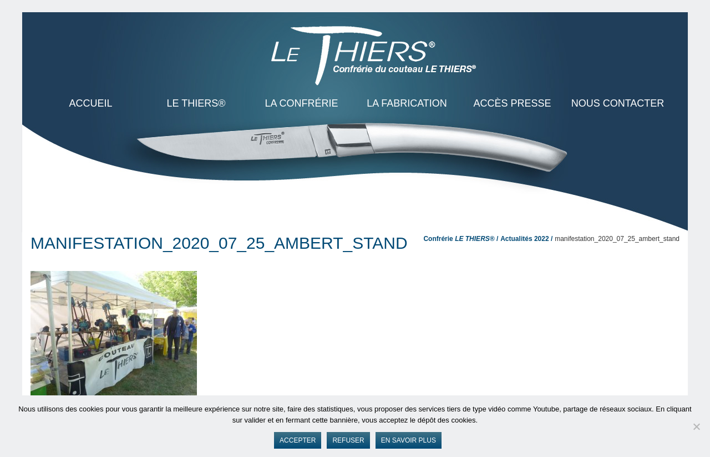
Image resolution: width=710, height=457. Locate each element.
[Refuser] (696, 426)
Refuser (348, 440)
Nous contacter (618, 103)
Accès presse (512, 103)
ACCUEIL (90, 103)
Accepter (298, 440)
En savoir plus (408, 440)
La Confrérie (301, 103)
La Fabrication (407, 103)
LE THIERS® (196, 103)
